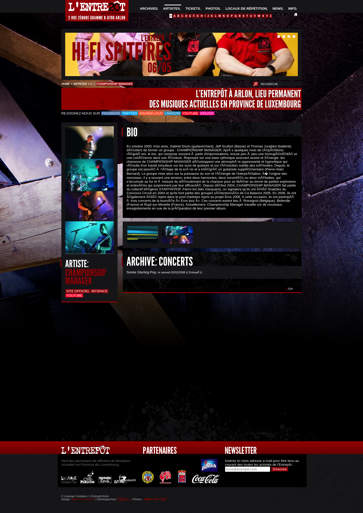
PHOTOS (213, 8)
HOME (66, 83)
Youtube (190, 113)
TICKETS (192, 8)
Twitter (129, 113)
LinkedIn (172, 113)
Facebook (111, 113)
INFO (292, 8)
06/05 (159, 68)
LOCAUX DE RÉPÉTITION (246, 8)
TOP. (290, 289)
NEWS (278, 8)
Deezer (207, 113)
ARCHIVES (148, 8)
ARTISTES (171, 8)
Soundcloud (151, 113)
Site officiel (77, 291)
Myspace (100, 291)
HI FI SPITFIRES (121, 52)
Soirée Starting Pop (141, 272)
